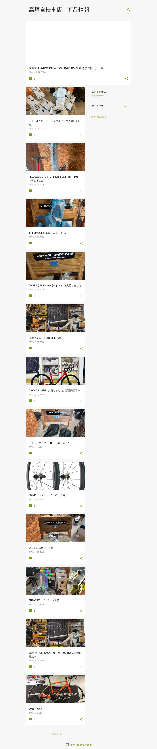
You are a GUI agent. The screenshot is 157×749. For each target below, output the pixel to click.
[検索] (129, 9)
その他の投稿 (55, 734)
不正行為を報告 (98, 117)
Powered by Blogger (78, 744)
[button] (126, 79)
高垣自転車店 (97, 95)
